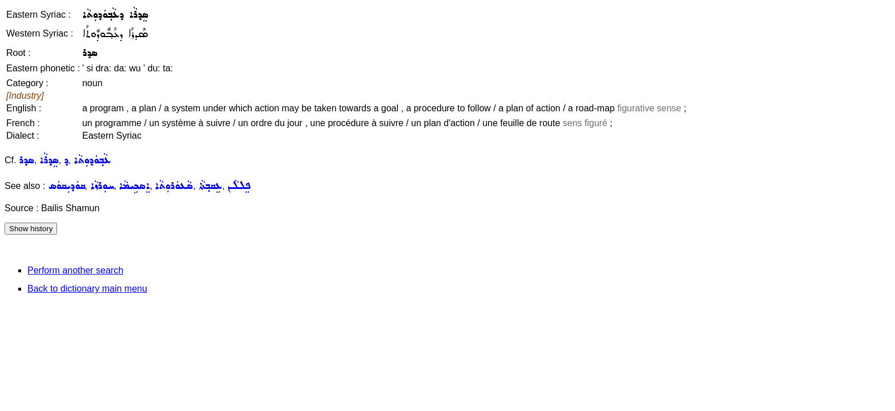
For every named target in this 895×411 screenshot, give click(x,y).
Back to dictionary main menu (87, 288)
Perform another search (75, 270)
